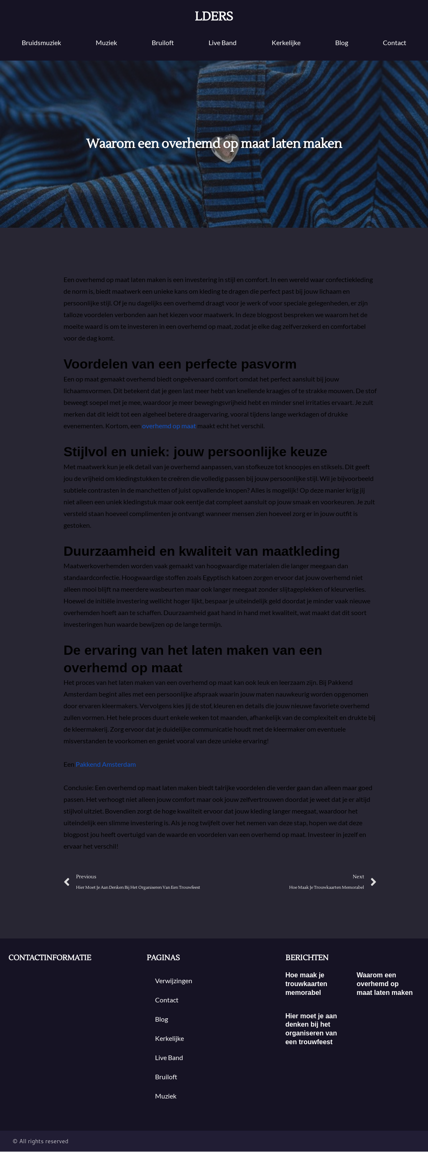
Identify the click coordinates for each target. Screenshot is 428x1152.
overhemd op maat (169, 426)
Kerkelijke (286, 42)
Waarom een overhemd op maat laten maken (385, 984)
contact (394, 42)
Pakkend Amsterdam (106, 764)
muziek (106, 42)
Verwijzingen (173, 981)
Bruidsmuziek (41, 42)
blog (341, 42)
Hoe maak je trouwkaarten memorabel (306, 984)
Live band (223, 42)
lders (214, 16)
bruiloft (163, 42)
